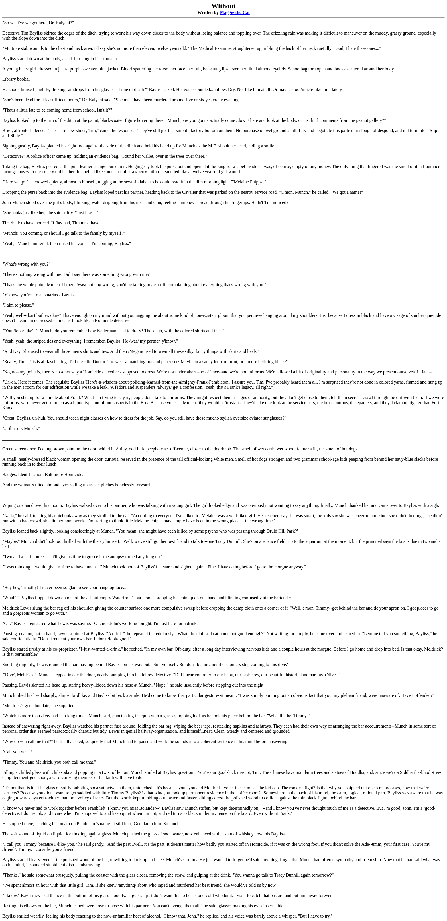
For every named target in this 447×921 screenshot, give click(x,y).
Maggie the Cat (235, 12)
